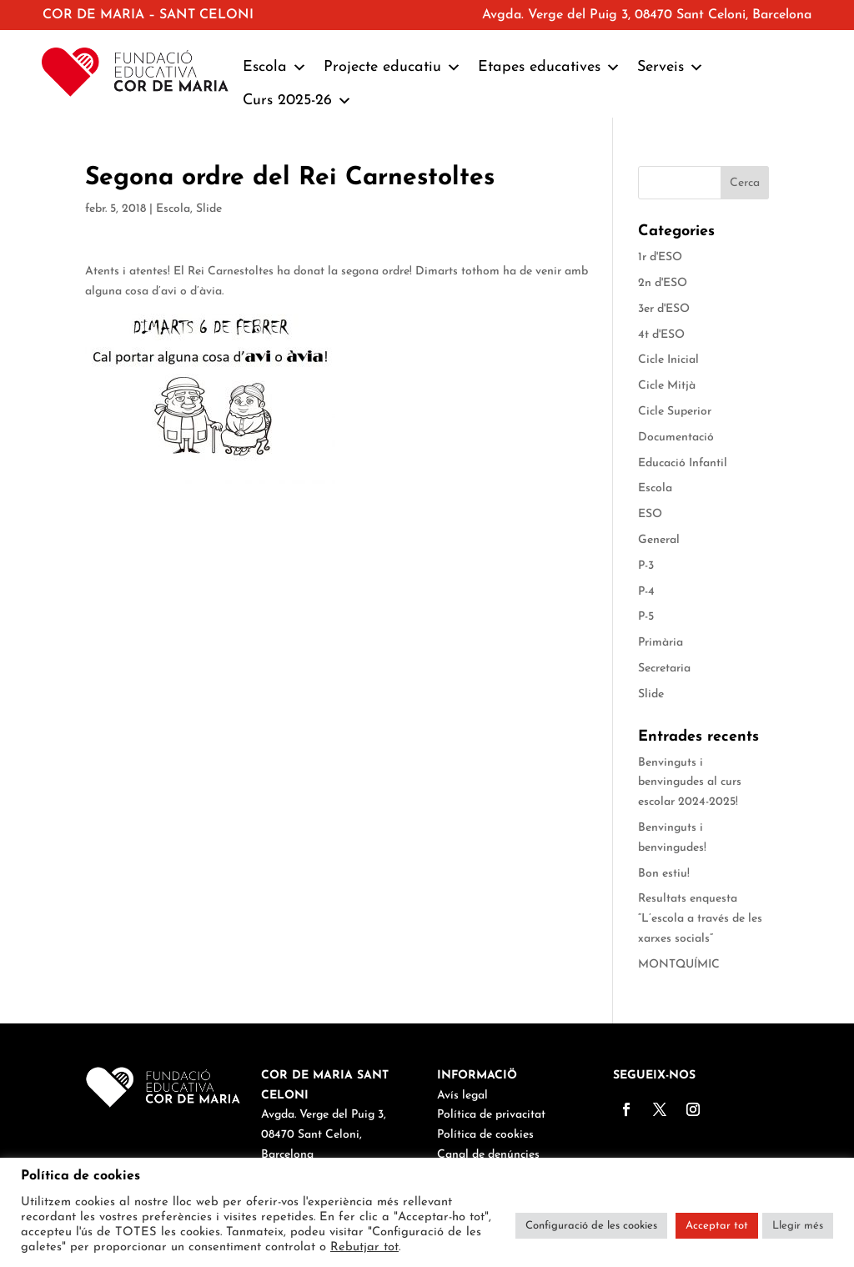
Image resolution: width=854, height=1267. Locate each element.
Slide (209, 209)
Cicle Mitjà (667, 386)
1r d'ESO (660, 257)
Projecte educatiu (392, 67)
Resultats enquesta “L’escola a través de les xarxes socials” (700, 918)
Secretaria (664, 668)
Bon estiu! (664, 873)
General (659, 540)
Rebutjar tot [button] (364, 1247)
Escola (275, 67)
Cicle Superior (674, 411)
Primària (660, 642)
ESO (650, 514)
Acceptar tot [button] (717, 1225)
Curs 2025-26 (297, 101)
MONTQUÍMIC (679, 964)
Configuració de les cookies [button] (591, 1225)
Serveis (670, 67)
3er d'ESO (664, 309)
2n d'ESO (662, 283)
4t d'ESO (661, 335)
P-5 (646, 617)
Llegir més (797, 1225)
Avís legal (462, 1095)
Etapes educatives (549, 67)
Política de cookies (485, 1135)
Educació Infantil (682, 463)
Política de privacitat (491, 1115)
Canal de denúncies (488, 1155)
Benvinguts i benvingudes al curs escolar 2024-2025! (689, 783)
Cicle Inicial (668, 360)
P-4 (646, 592)
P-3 (646, 566)
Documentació (676, 437)
